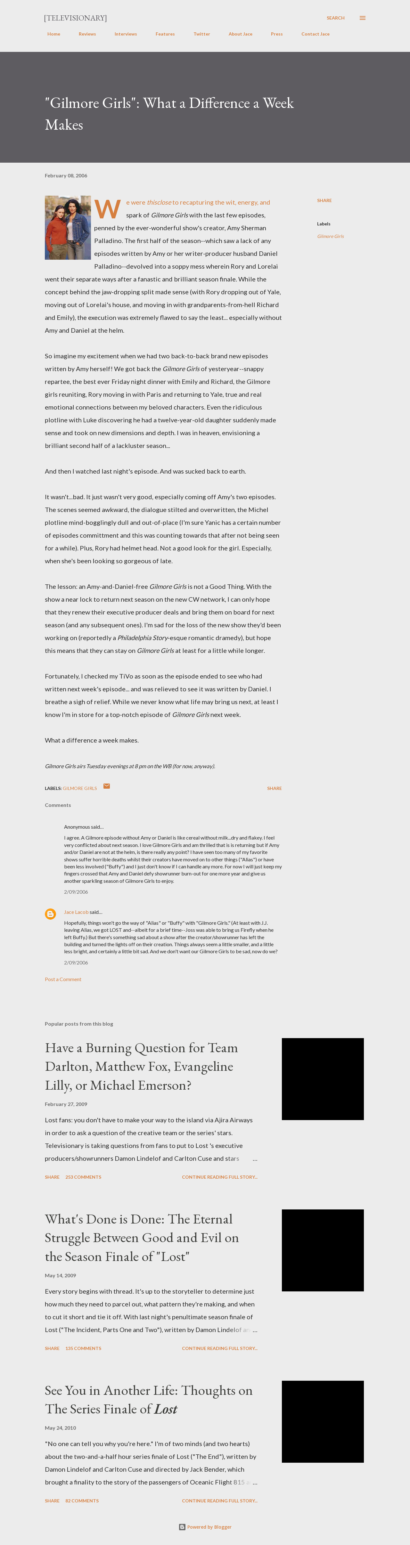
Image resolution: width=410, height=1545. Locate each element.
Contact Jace (312, 34)
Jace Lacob (76, 912)
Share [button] (324, 200)
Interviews (122, 34)
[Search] (336, 18)
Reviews (83, 34)
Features (161, 34)
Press (273, 34)
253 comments (83, 1177)
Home (50, 34)
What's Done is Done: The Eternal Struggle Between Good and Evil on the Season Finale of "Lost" (142, 1237)
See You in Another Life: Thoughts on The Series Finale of (149, 1399)
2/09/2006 (76, 892)
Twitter (198, 34)
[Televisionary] (75, 18)
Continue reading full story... (220, 1177)
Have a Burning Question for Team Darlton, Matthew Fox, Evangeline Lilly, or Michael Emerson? (141, 1066)
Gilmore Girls (330, 236)
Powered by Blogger (205, 1527)
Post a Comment (63, 979)
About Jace (237, 34)
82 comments (82, 1500)
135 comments (83, 1348)
